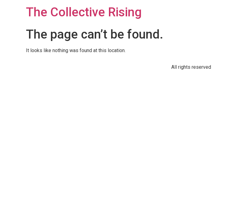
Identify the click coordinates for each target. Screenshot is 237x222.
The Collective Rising (84, 12)
